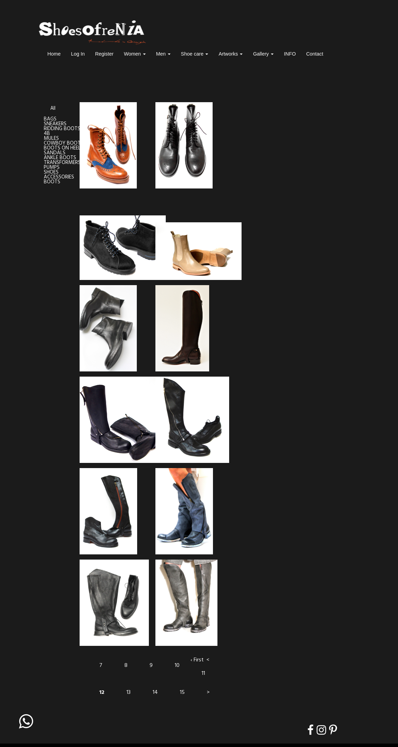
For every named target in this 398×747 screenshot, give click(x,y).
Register (104, 54)
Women (135, 54)
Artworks (230, 54)
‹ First (197, 660)
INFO (290, 54)
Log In (78, 54)
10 (177, 665)
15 (182, 692)
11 (203, 673)
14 (155, 692)
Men (163, 54)
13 (128, 692)
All (52, 109)
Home (54, 54)
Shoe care (194, 54)
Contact (314, 54)
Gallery (263, 54)
